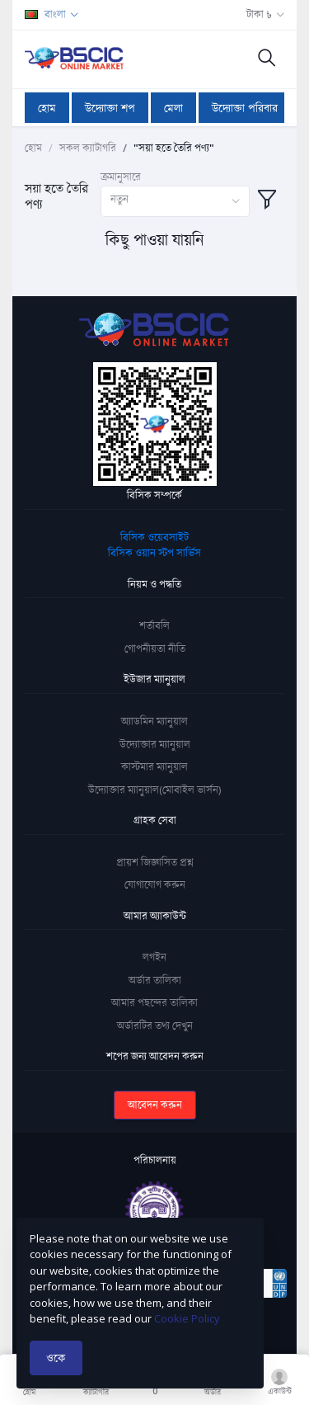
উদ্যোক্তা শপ (110, 108)
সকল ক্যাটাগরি (87, 147)
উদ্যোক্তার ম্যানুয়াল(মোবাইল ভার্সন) (154, 789)
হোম (47, 108)
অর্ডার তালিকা (155, 980)
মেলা (173, 108)
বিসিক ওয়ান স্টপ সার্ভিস (154, 552)
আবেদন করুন (155, 1104)
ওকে (56, 1357)
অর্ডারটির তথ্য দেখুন (155, 1025)
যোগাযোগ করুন (154, 884)
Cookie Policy (187, 1318)
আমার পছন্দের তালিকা (154, 1002)
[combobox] (175, 202)
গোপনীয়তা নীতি (154, 648)
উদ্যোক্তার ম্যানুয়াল (154, 744)
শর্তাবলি (154, 625)
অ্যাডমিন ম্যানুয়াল (154, 721)
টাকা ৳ (259, 14)
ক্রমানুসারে (121, 176)
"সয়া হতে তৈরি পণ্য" (173, 147)
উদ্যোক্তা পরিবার (245, 108)
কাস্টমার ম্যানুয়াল (154, 766)
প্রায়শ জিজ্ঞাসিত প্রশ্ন (155, 862)
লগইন (154, 957)
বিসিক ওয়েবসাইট (154, 537)
